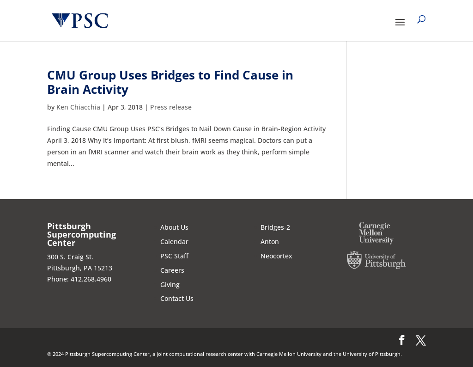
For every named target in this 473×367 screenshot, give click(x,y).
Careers (172, 270)
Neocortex (276, 255)
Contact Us (177, 298)
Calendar (174, 241)
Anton (270, 241)
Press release (171, 107)
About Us (174, 227)
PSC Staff (174, 255)
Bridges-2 (275, 227)
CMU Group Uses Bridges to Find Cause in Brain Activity (170, 82)
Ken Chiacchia (78, 107)
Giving (170, 284)
